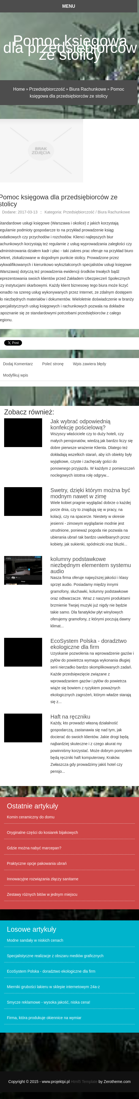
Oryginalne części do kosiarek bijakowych (42, 832)
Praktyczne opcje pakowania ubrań (37, 863)
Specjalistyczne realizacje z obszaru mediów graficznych (55, 956)
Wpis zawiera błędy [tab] (89, 364)
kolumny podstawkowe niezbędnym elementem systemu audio (90, 565)
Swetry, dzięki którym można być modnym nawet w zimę (90, 493)
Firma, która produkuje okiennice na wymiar (44, 1018)
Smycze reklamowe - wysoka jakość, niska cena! (48, 1002)
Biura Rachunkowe (87, 89)
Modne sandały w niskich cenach (35, 940)
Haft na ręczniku (70, 717)
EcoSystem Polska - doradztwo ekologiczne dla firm (88, 644)
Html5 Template (84, 1081)
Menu (68, 6)
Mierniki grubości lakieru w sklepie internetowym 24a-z (53, 987)
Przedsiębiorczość (47, 89)
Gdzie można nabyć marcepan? (34, 848)
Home (19, 89)
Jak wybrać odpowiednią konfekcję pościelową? (80, 424)
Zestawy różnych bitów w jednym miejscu (42, 894)
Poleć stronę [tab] (53, 364)
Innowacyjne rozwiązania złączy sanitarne (42, 879)
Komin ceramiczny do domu (30, 817)
